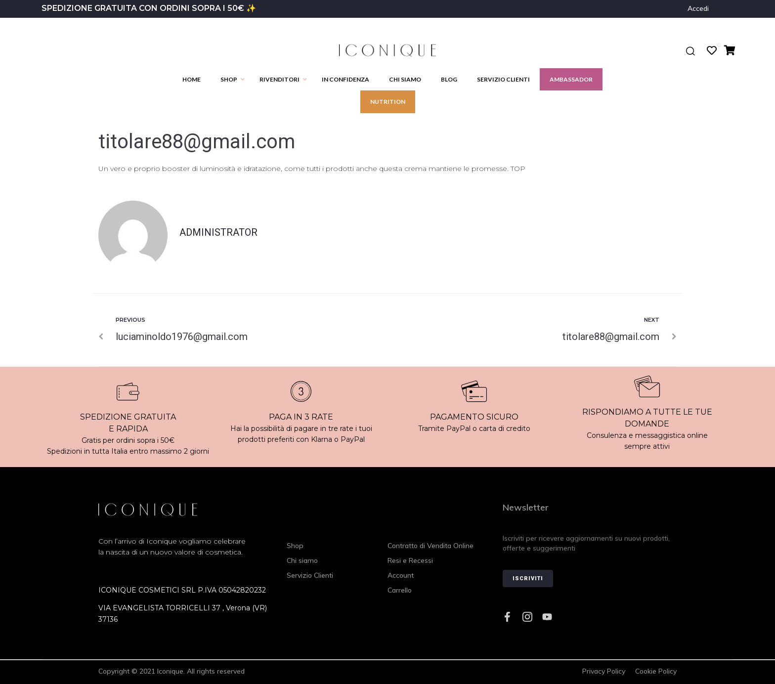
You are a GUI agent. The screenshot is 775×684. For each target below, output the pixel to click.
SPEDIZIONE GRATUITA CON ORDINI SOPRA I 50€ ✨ (149, 8)
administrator (218, 232)
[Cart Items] (732, 50)
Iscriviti (528, 578)
